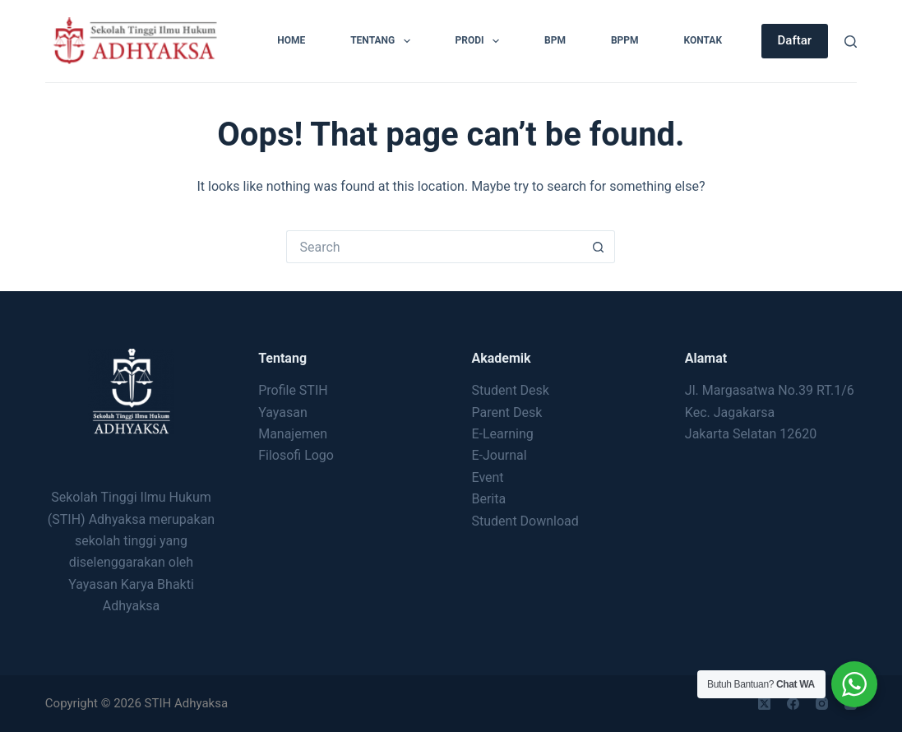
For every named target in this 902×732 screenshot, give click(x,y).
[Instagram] (822, 703)
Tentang (383, 41)
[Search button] (598, 246)
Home (291, 40)
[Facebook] (793, 703)
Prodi (481, 41)
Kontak (703, 40)
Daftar (795, 40)
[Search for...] (434, 246)
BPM (555, 40)
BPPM (625, 40)
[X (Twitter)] (764, 703)
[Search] (850, 41)
